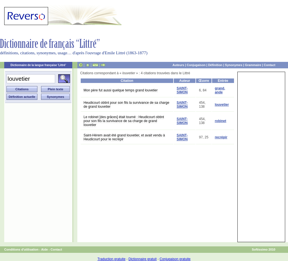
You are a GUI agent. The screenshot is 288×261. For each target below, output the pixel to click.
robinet (220, 121)
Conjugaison (196, 65)
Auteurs (178, 65)
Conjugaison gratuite (174, 259)
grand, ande (220, 90)
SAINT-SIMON (182, 90)
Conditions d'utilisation (21, 249)
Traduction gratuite (111, 259)
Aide (44, 249)
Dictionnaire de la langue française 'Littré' (38, 65)
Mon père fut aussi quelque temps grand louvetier (121, 90)
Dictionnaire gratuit (143, 259)
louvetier (222, 105)
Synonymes (233, 65)
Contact (269, 65)
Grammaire (253, 65)
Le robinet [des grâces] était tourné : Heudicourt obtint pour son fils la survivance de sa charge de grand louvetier (124, 121)
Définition (215, 65)
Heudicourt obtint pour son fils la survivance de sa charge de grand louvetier (126, 105)
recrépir (221, 137)
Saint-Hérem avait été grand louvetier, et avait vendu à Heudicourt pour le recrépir (124, 137)
